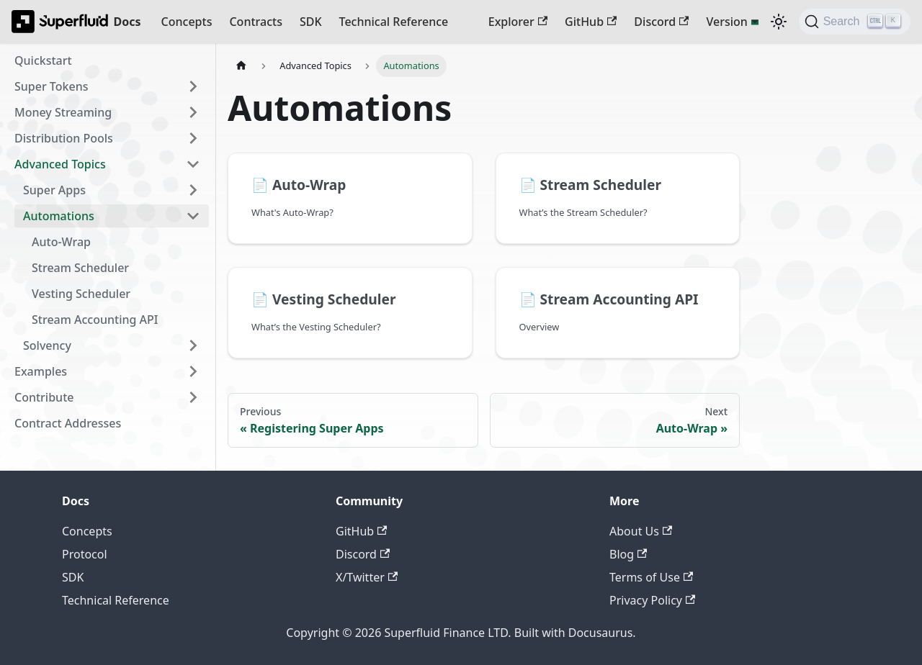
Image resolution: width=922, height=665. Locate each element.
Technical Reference (394, 22)
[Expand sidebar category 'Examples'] (193, 371)
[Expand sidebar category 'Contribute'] (193, 397)
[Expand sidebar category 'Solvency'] (193, 345)
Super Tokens (51, 86)
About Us (640, 531)
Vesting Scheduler (81, 294)
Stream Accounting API (95, 319)
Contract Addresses (67, 423)
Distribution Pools (63, 138)
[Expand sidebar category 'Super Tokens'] (193, 86)
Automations (58, 216)
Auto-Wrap (61, 242)
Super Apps (54, 190)
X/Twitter (367, 577)
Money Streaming (63, 112)
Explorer (517, 22)
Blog (628, 554)
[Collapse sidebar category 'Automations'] (193, 215)
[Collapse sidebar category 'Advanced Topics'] (193, 164)
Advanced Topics (60, 164)
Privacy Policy (652, 600)
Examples (40, 371)
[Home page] (241, 66)
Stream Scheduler (80, 268)
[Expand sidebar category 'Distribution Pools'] (193, 138)
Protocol (84, 554)
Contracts (255, 22)
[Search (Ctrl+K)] (854, 22)
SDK (311, 22)
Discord (661, 22)
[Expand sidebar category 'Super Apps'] (193, 190)
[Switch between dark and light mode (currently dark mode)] (778, 21)
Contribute (43, 397)
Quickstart (43, 60)
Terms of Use (651, 577)
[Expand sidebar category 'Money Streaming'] (193, 112)
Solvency (47, 345)
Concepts (186, 22)
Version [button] (726, 22)
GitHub (591, 22)
